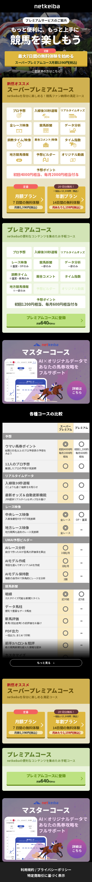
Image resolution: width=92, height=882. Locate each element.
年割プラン (66, 199)
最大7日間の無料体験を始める (46, 59)
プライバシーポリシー (54, 869)
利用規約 (27, 869)
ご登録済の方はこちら (46, 71)
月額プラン (26, 201)
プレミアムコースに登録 (46, 320)
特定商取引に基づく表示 (46, 875)
